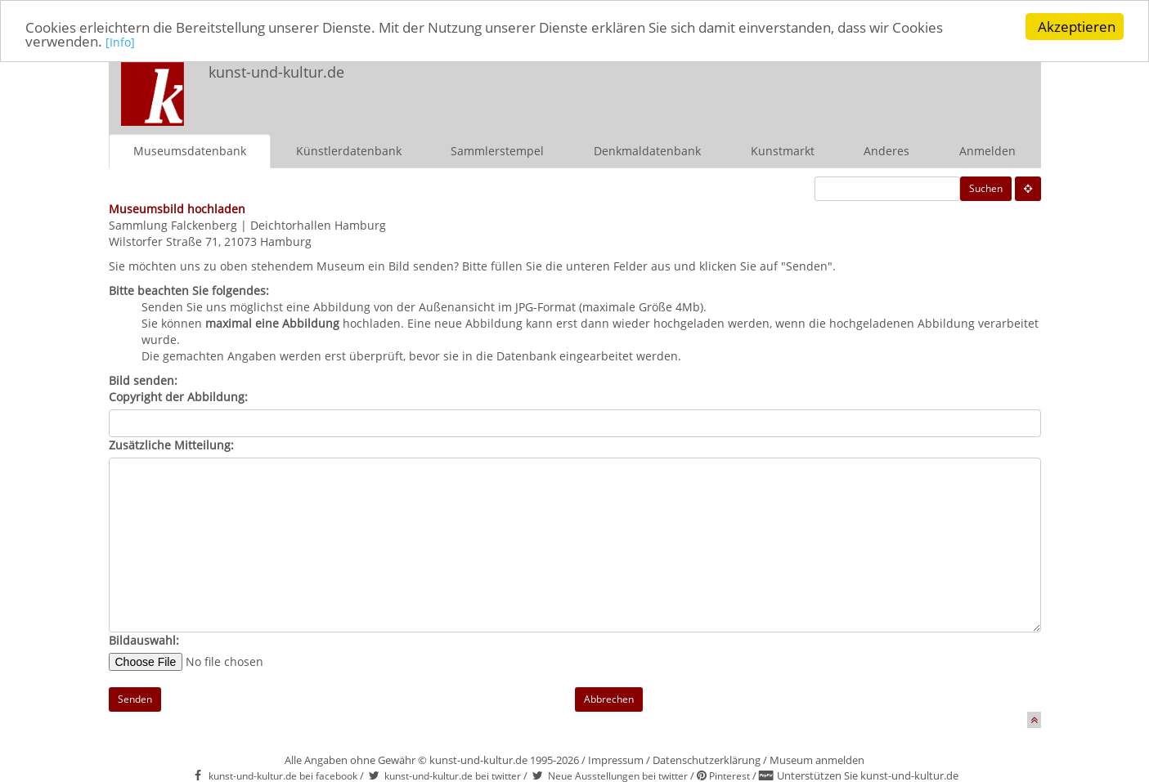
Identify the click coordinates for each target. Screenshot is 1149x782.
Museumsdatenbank (189, 150)
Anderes (886, 150)
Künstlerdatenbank (349, 150)
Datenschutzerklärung (707, 759)
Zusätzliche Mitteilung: (171, 444)
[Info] (120, 41)
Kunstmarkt (783, 150)
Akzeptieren (1076, 26)
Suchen (986, 187)
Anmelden (987, 150)
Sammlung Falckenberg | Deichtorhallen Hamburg (247, 224)
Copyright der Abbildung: (178, 396)
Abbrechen (609, 698)
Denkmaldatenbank (647, 150)
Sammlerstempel (497, 150)
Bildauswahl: (144, 639)
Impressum (616, 759)
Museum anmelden (817, 759)
